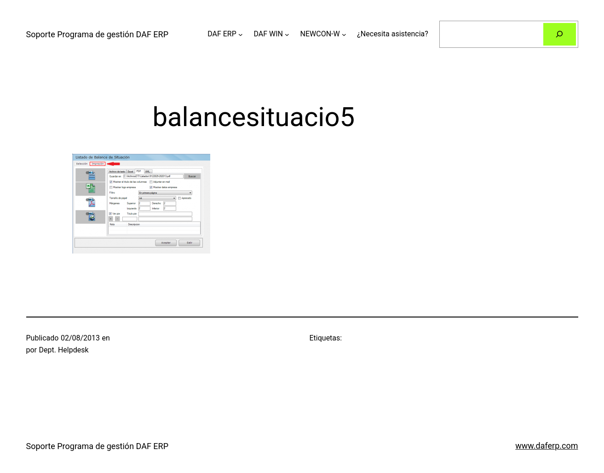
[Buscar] (559, 34)
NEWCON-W (320, 33)
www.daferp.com (546, 445)
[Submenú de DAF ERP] (240, 34)
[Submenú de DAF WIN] (287, 34)
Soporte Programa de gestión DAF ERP (97, 34)
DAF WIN (268, 33)
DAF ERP (221, 33)
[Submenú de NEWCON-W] (344, 34)
